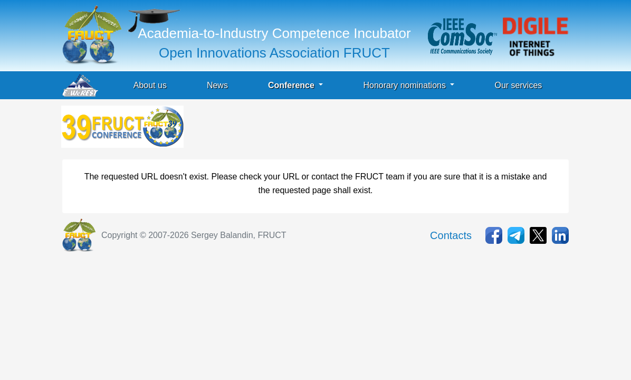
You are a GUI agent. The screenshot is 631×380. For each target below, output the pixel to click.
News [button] (217, 85)
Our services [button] (518, 85)
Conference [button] (292, 85)
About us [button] (150, 85)
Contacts (451, 235)
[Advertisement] (378, 129)
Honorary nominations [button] (405, 85)
